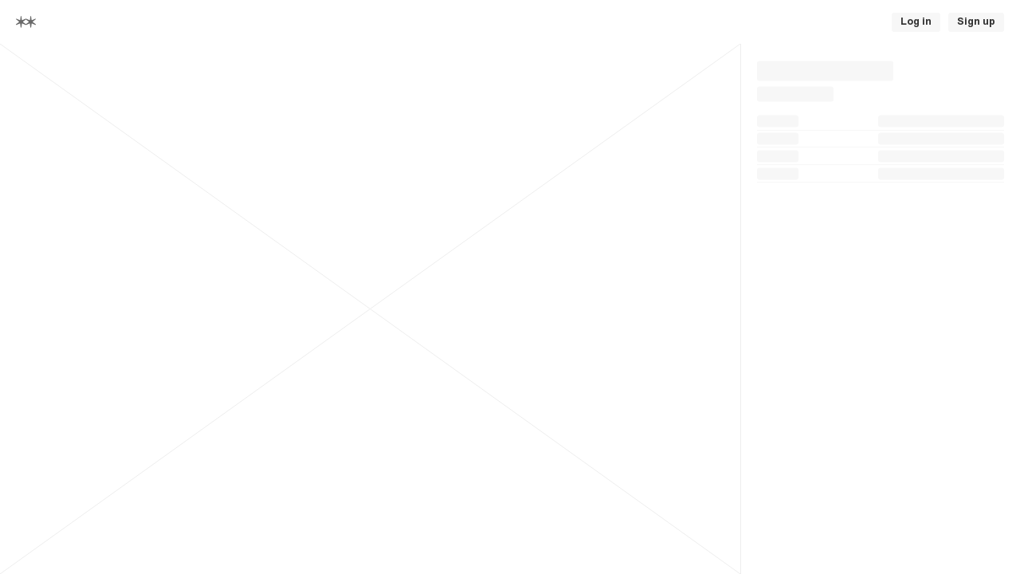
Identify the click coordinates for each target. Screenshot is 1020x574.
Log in (916, 21)
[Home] (26, 22)
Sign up (976, 21)
